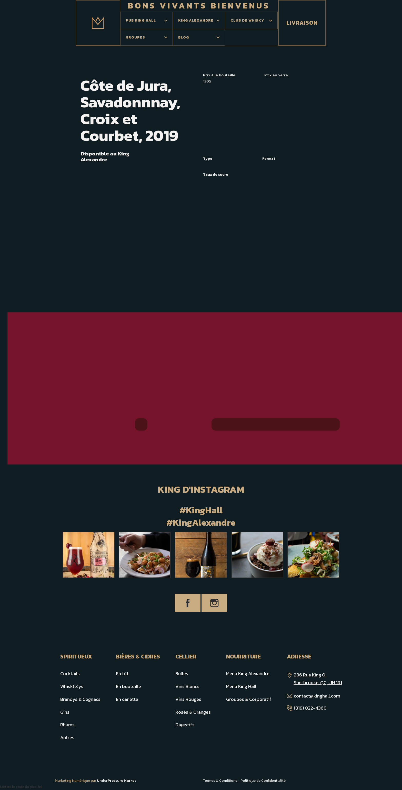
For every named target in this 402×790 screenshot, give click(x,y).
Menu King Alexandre (247, 673)
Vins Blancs (187, 686)
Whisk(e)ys (71, 686)
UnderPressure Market (116, 780)
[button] (146, 20)
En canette (127, 699)
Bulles (181, 673)
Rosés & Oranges (193, 712)
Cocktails (70, 673)
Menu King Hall (241, 686)
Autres (67, 737)
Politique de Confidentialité (263, 780)
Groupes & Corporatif (249, 699)
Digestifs (185, 724)
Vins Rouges (188, 699)
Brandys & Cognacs (80, 699)
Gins (64, 712)
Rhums (67, 724)
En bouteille (128, 686)
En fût (122, 673)
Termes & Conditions (220, 780)
